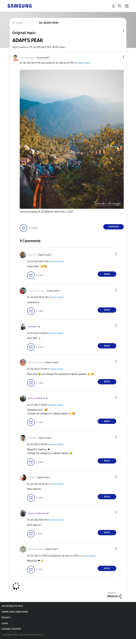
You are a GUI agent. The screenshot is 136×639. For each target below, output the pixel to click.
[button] (118, 57)
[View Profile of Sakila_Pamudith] (36, 362)
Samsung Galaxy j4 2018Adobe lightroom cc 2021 (46, 211)
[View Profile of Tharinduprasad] (27, 57)
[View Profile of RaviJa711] (32, 255)
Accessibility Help (12, 606)
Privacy (6, 617)
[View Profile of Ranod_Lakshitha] (36, 398)
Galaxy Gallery (84, 63)
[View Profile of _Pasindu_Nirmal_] (37, 290)
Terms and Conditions (15, 612)
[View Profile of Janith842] (32, 438)
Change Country (11, 629)
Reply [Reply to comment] (107, 274)
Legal (5, 623)
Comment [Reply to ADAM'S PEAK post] (113, 226)
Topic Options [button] (118, 30)
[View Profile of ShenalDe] (32, 326)
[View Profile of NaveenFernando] (36, 549)
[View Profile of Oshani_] (32, 477)
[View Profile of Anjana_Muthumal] (37, 513)
